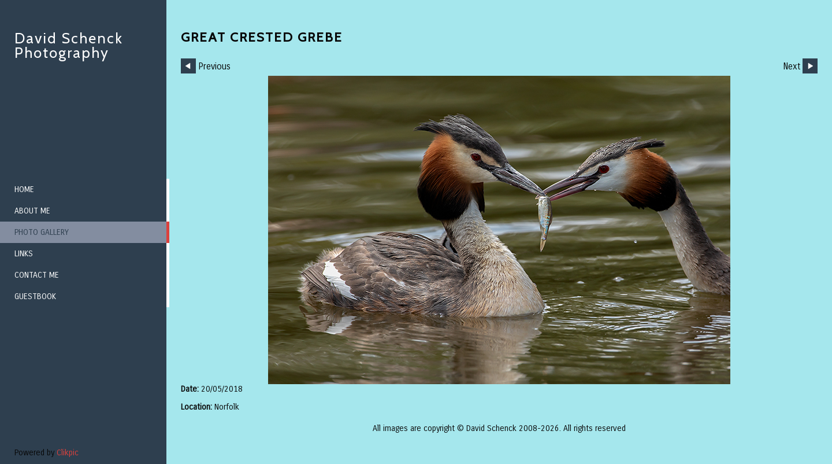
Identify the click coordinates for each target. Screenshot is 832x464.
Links (23, 254)
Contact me (36, 275)
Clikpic (68, 453)
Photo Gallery (41, 232)
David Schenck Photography (68, 45)
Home (24, 189)
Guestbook (35, 296)
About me (32, 211)
